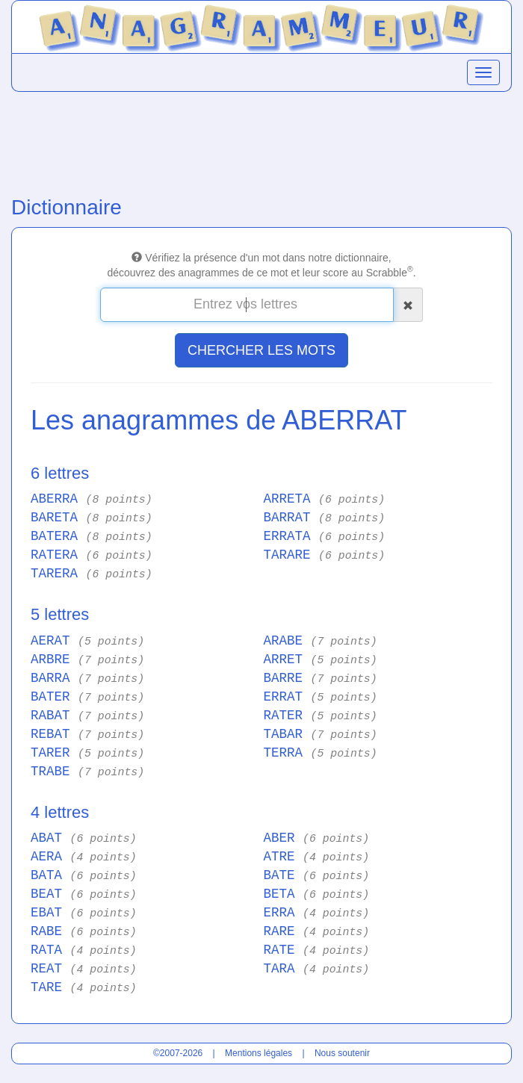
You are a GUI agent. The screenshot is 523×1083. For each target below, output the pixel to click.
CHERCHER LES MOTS (261, 350)
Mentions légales (258, 1053)
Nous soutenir (342, 1053)
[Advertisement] (261, 140)
